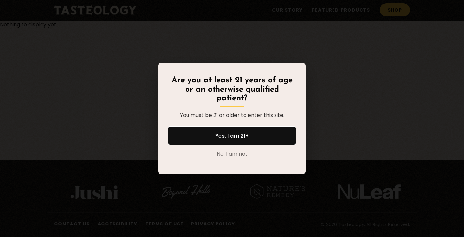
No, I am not (232, 154)
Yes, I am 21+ (232, 136)
